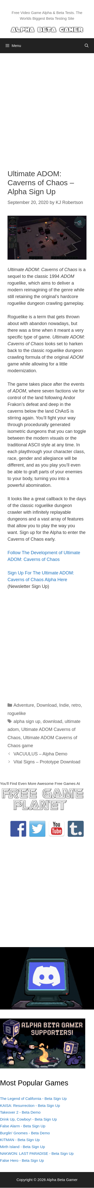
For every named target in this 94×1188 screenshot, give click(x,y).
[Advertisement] (47, 107)
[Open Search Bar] (86, 45)
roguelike (17, 713)
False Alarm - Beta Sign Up (22, 1126)
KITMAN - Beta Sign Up (20, 1140)
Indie (64, 705)
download (52, 721)
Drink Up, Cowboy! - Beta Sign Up (28, 1119)
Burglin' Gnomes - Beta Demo (25, 1133)
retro (76, 705)
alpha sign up (27, 721)
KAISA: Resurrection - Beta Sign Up (30, 1105)
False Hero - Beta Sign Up (22, 1160)
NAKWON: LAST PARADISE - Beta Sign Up (37, 1153)
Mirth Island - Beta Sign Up (22, 1147)
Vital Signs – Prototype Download (47, 761)
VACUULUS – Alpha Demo (40, 753)
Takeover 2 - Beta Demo (20, 1112)
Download (47, 705)
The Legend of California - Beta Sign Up (33, 1098)
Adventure (24, 705)
